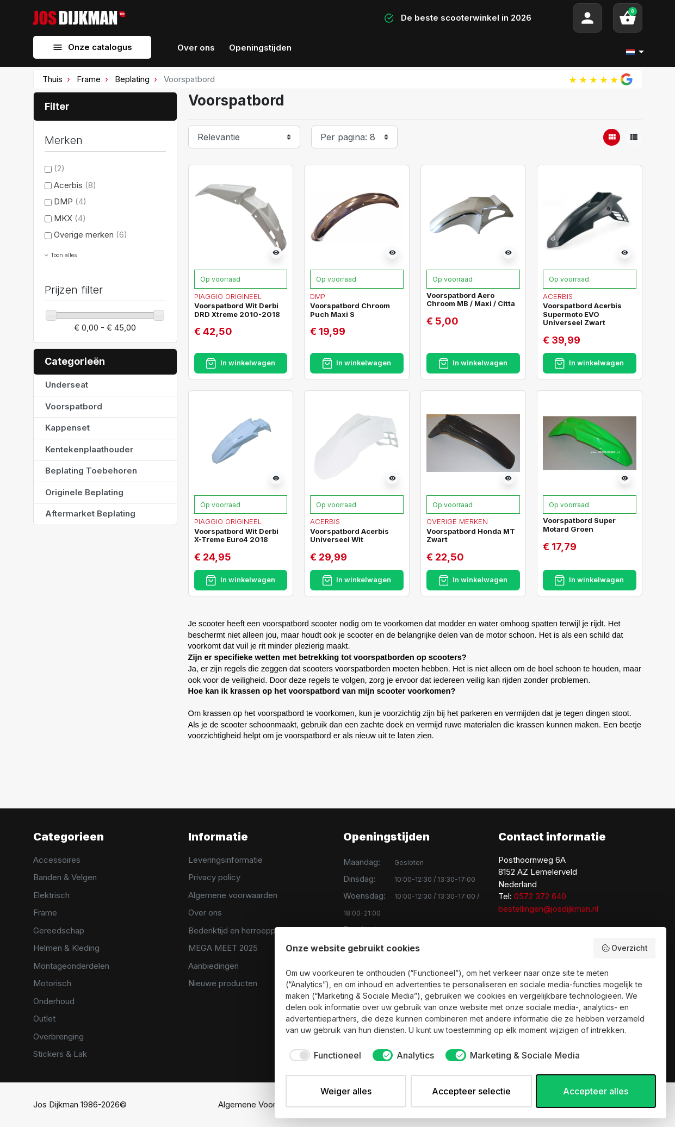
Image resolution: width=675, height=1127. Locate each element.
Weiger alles (345, 1091)
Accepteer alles (595, 1091)
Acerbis (75, 185)
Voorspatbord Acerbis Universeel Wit (349, 535)
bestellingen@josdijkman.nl (548, 909)
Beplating (132, 79)
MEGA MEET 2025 (223, 948)
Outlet (44, 1018)
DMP (70, 201)
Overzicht (624, 948)
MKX (70, 218)
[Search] (240, 17)
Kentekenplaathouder (89, 449)
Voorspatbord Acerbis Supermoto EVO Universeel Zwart (582, 314)
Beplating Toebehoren (91, 470)
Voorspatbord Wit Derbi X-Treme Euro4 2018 (236, 535)
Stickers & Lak (60, 1054)
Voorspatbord (73, 406)
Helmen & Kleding (66, 948)
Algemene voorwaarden (232, 895)
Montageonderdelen (71, 966)
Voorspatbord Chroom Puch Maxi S (350, 310)
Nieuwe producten (222, 983)
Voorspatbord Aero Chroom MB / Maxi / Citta (470, 299)
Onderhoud (54, 1001)
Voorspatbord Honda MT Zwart (470, 535)
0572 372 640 (540, 896)
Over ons (205, 912)
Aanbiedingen (213, 966)
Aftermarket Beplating (90, 513)
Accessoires (56, 860)
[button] (627, 18)
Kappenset (67, 427)
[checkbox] (323, 1055)
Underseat (66, 384)
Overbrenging (58, 1036)
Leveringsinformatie (225, 860)
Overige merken (90, 234)
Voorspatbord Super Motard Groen (579, 524)
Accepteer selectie (471, 1091)
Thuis (52, 79)
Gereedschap (58, 930)
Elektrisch (51, 895)
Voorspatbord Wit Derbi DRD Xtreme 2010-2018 (237, 310)
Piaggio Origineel (228, 296)
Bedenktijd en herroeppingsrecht (249, 930)
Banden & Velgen (65, 877)
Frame (89, 79)
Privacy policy (214, 877)
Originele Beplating (84, 492)
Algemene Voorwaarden (263, 1104)
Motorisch (52, 983)
